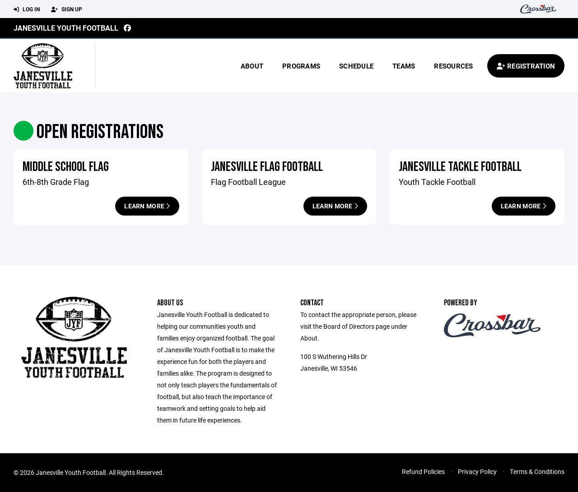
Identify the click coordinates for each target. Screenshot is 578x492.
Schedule (356, 65)
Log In (27, 9)
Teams (403, 65)
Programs (301, 65)
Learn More (147, 206)
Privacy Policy (477, 471)
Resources (453, 65)
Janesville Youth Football (66, 27)
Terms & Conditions (537, 471)
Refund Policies (423, 471)
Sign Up (66, 9)
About (252, 65)
